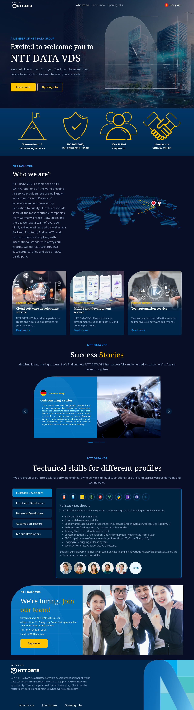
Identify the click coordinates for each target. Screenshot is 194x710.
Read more (23, 330)
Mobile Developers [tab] (28, 534)
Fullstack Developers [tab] (29, 493)
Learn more (23, 87)
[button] (25, 411)
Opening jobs (115, 5)
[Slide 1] (90, 442)
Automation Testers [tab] (29, 523)
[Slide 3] (102, 442)
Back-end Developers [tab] (29, 513)
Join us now (98, 5)
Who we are (82, 5)
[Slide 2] (96, 442)
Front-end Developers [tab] (30, 503)
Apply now (34, 643)
